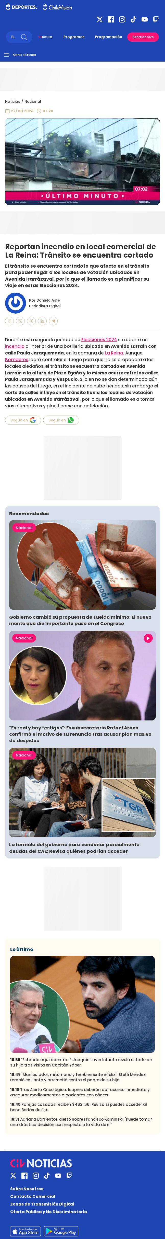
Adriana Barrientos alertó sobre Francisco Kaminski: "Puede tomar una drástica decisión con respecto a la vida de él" (81, 1122)
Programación (108, 36)
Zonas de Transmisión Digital (42, 1204)
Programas (74, 36)
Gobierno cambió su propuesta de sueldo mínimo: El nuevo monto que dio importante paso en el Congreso (80, 620)
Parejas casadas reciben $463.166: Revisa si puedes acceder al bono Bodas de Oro (78, 1107)
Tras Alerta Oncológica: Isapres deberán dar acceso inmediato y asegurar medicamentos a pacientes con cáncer (80, 1092)
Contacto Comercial (32, 1196)
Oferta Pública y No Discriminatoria (48, 1212)
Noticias (12, 101)
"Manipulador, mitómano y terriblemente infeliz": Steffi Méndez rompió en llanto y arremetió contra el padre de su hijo (77, 1077)
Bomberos (16, 360)
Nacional (32, 101)
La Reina (114, 353)
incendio (14, 346)
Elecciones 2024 (99, 340)
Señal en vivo (143, 37)
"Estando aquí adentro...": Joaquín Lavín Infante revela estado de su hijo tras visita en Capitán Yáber (81, 1062)
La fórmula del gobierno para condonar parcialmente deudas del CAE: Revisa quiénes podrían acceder (74, 847)
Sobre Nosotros (26, 1189)
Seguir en (23, 420)
